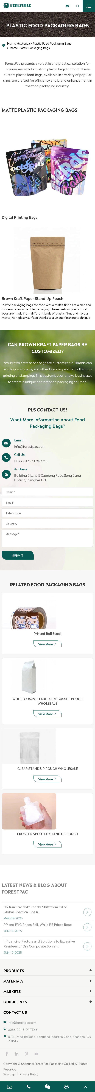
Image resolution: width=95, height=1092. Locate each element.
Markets (12, 991)
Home (11, 43)
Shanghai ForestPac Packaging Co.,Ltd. (47, 1063)
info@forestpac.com (29, 446)
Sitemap (9, 1074)
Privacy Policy (28, 1074)
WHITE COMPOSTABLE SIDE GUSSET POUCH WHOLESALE (47, 700)
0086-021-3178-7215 (31, 460)
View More (47, 644)
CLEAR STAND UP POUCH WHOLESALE (47, 768)
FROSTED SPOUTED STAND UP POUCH (47, 833)
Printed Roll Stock (48, 633)
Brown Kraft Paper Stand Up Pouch (32, 298)
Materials (24, 43)
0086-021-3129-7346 (23, 1029)
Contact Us (15, 1012)
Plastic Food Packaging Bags (51, 43)
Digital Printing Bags (19, 217)
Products (13, 970)
